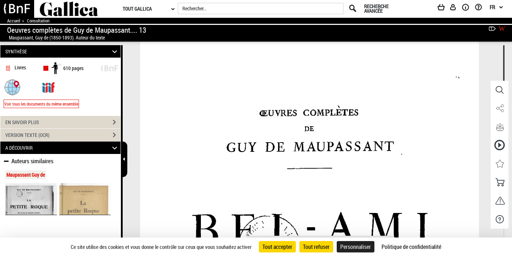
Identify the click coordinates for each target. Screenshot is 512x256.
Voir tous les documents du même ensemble (41, 104)
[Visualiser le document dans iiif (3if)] (48, 87)
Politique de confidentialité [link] (411, 247)
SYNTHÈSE (62, 51)
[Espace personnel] (456, 8)
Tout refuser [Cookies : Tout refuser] (316, 247)
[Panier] (444, 8)
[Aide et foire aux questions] (480, 8)
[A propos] (468, 8)
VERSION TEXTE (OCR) (63, 135)
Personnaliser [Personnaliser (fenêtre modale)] (355, 247)
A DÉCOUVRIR (62, 148)
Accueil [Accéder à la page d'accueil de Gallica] (13, 21)
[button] (12, 87)
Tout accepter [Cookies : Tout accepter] (277, 247)
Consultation (38, 21)
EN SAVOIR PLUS (63, 122)
